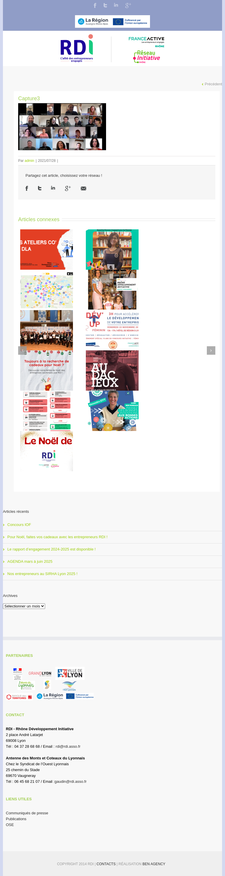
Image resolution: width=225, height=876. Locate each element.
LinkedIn (116, 5)
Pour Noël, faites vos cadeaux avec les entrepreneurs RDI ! (57, 537)
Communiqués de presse (27, 813)
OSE (10, 825)
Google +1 (68, 188)
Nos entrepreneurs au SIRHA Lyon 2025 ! (42, 574)
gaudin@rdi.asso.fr (70, 781)
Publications (16, 819)
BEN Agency (153, 864)
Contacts (107, 864)
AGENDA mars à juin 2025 (29, 561)
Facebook (95, 5)
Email (83, 188)
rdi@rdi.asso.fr (68, 746)
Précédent (213, 84)
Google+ (128, 5)
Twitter (105, 5)
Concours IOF (19, 524)
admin (29, 161)
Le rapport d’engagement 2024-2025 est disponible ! (51, 549)
